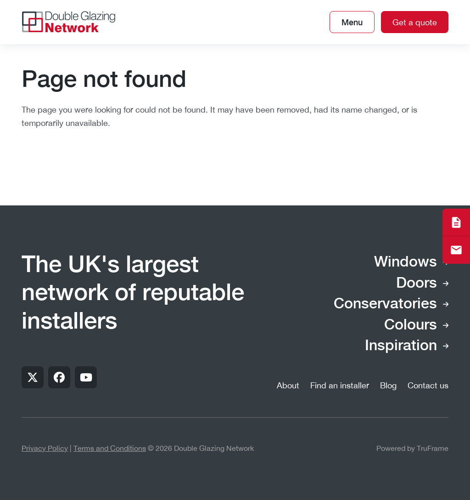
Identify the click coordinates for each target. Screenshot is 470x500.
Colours (410, 325)
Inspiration (401, 346)
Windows (405, 262)
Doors (416, 283)
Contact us (428, 385)
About (288, 385)
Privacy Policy (45, 448)
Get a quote (414, 22)
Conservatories (385, 304)
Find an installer (339, 385)
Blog (388, 385)
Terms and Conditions (109, 448)
